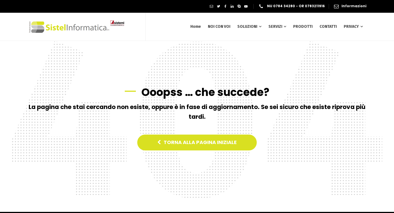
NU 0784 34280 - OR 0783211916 (295, 6)
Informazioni (353, 6)
